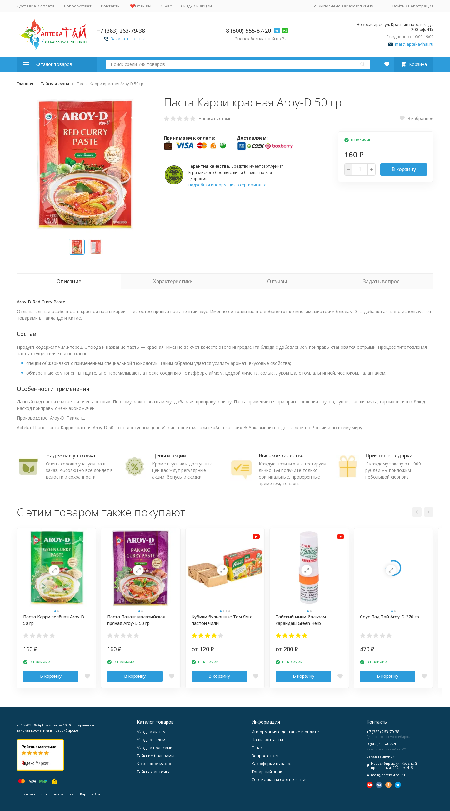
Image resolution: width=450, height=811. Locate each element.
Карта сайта (90, 794)
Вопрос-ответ (78, 6)
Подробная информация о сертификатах (227, 185)
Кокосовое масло (154, 763)
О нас (166, 6)
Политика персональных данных (45, 794)
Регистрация (420, 6)
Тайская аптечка (154, 771)
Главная (25, 83)
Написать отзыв (215, 118)
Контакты (111, 6)
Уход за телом (151, 739)
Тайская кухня (55, 83)
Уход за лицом (151, 732)
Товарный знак (267, 771)
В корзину (404, 169)
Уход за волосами (154, 747)
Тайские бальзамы (155, 756)
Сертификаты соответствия (280, 779)
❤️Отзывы (140, 6)
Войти (398, 6)
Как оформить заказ (272, 763)
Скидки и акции (196, 6)
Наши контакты (267, 739)
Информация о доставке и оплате (285, 732)
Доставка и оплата (36, 6)
